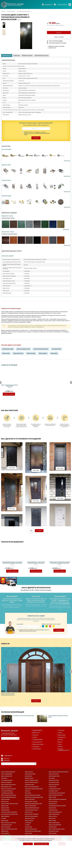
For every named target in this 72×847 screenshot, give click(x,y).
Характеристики (6, 55)
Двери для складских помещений (56, 835)
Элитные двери (28, 822)
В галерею (39, 561)
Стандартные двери (56, 348)
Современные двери (53, 830)
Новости (60, 728)
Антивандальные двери (7, 348)
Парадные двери (52, 822)
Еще (31, 561)
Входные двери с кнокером (31, 797)
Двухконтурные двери (54, 775)
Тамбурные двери (5, 805)
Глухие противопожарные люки (32, 803)
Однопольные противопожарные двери (34, 792)
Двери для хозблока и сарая (23, 348)
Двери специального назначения (8, 818)
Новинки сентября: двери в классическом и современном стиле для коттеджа (43, 690)
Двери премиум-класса (54, 809)
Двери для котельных (53, 769)
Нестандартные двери (54, 777)
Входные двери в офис (54, 833)
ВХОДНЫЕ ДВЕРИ (37, 725)
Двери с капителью (53, 797)
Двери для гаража (31, 353)
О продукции (35, 742)
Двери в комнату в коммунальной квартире (58, 767)
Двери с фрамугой (5, 811)
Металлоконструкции (38, 739)
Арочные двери (28, 828)
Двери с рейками (52, 828)
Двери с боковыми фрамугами (8, 767)
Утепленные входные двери (31, 805)
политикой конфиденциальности (41, 660)
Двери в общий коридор (54, 818)
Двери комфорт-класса (6, 782)
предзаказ (12, 394)
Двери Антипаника (5, 794)
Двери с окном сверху (30, 794)
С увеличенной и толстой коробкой (57, 788)
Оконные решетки (37, 737)
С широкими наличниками (7, 788)
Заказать (58, 32)
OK (28, 843)
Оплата (60, 739)
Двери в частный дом (30, 835)
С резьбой (3, 813)
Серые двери (28, 788)
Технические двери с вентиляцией (9, 807)
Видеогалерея (62, 730)
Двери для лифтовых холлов (31, 775)
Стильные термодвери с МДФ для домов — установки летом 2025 (61, 690)
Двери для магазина (5, 822)
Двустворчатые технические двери (33, 826)
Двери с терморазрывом (6, 769)
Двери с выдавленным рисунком (8, 790)
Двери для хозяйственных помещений (57, 794)
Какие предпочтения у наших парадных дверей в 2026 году (8, 689)
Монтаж (60, 737)
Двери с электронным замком (32, 830)
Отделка (34, 732)
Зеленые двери (52, 803)
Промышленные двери (30, 769)
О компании (61, 725)
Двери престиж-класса (54, 780)
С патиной (27, 820)
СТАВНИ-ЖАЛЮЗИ (37, 735)
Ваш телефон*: (20, 654)
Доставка (60, 735)
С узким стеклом (52, 782)
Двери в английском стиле (31, 824)
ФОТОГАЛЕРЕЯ (36, 744)
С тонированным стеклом (54, 784)
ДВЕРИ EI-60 (35, 728)
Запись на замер (58, 37)
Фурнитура (17, 55)
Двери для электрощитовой (31, 811)
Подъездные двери (53, 805)
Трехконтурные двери (6, 830)
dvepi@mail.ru (7, 755)
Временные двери (29, 773)
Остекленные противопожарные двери (34, 784)
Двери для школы (29, 767)
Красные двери (4, 816)
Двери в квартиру (43, 353)
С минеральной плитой (6, 820)
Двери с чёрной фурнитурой (55, 807)
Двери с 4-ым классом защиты (32, 782)
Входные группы (5, 797)
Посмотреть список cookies (41, 843)
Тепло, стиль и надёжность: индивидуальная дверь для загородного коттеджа (25, 690)
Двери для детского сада (7, 833)
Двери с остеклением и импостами (9, 824)
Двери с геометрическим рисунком (57, 824)
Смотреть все (67, 160)
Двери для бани (52, 816)
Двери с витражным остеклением (32, 790)
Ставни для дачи (29, 807)
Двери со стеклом (53, 811)
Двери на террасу (5, 803)
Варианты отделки (27, 55)
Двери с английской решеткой (55, 790)
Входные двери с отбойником (31, 809)
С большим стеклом (53, 786)
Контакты (60, 742)
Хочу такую (12, 498)
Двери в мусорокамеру (6, 777)
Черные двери (54, 353)
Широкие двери (4, 826)
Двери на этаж (52, 813)
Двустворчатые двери (54, 826)
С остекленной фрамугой (7, 786)
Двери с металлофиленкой (55, 820)
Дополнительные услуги (41, 55)
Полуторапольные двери (6, 775)
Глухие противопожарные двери (8, 792)
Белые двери (52, 773)
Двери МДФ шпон (53, 799)
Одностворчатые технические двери (9, 809)
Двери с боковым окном (6, 771)
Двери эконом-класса (18, 353)
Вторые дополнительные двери (41, 348)
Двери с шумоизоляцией (30, 801)
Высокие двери (28, 771)
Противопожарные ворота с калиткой (57, 801)
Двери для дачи (6, 353)
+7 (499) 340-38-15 (8, 751)
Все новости (36, 696)
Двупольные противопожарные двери (33, 799)
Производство (61, 732)
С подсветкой (28, 818)
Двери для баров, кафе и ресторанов (9, 799)
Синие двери (4, 773)
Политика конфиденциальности (63, 745)
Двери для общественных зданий (32, 833)
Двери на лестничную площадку (8, 784)
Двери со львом (52, 792)
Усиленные (27, 786)
